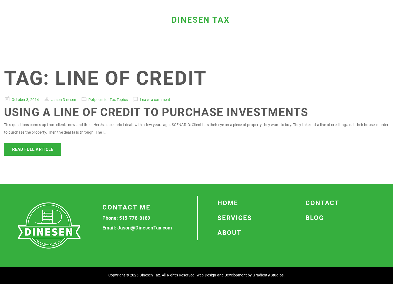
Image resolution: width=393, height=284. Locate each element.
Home (227, 203)
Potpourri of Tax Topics (108, 99)
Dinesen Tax (201, 20)
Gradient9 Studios (268, 275)
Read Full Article (32, 149)
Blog (314, 218)
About (229, 232)
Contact (322, 203)
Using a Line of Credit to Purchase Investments (156, 112)
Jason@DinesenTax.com (144, 228)
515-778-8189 (134, 218)
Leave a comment (155, 99)
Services (234, 218)
